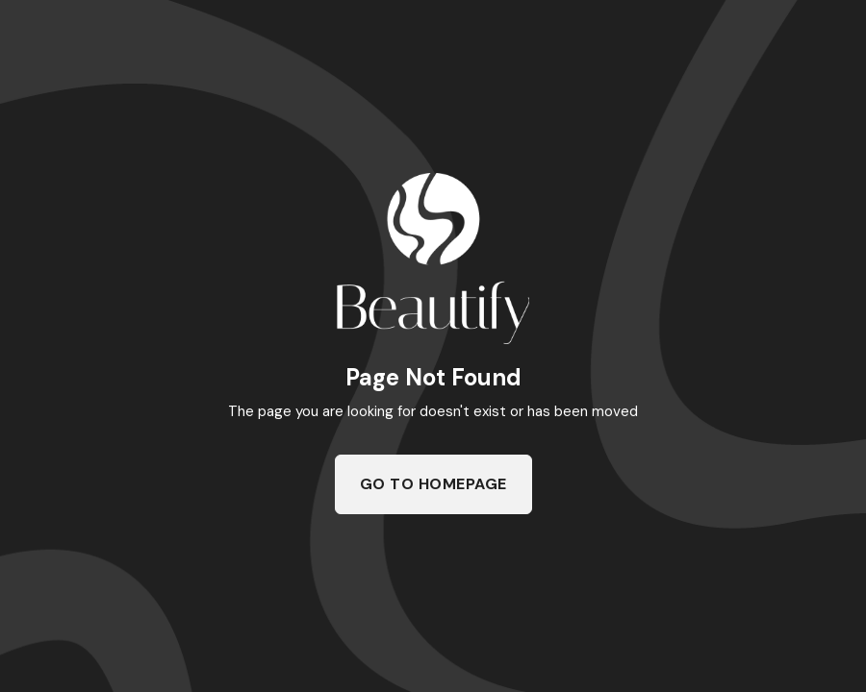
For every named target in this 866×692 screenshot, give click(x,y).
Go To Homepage (433, 484)
